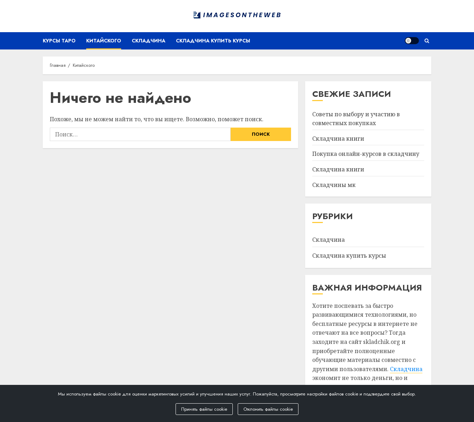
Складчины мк (334, 185)
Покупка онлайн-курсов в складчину (365, 154)
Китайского (103, 40)
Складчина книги (338, 138)
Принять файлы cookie (204, 409)
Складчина (148, 40)
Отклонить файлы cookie (268, 409)
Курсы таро (59, 40)
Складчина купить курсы (213, 40)
